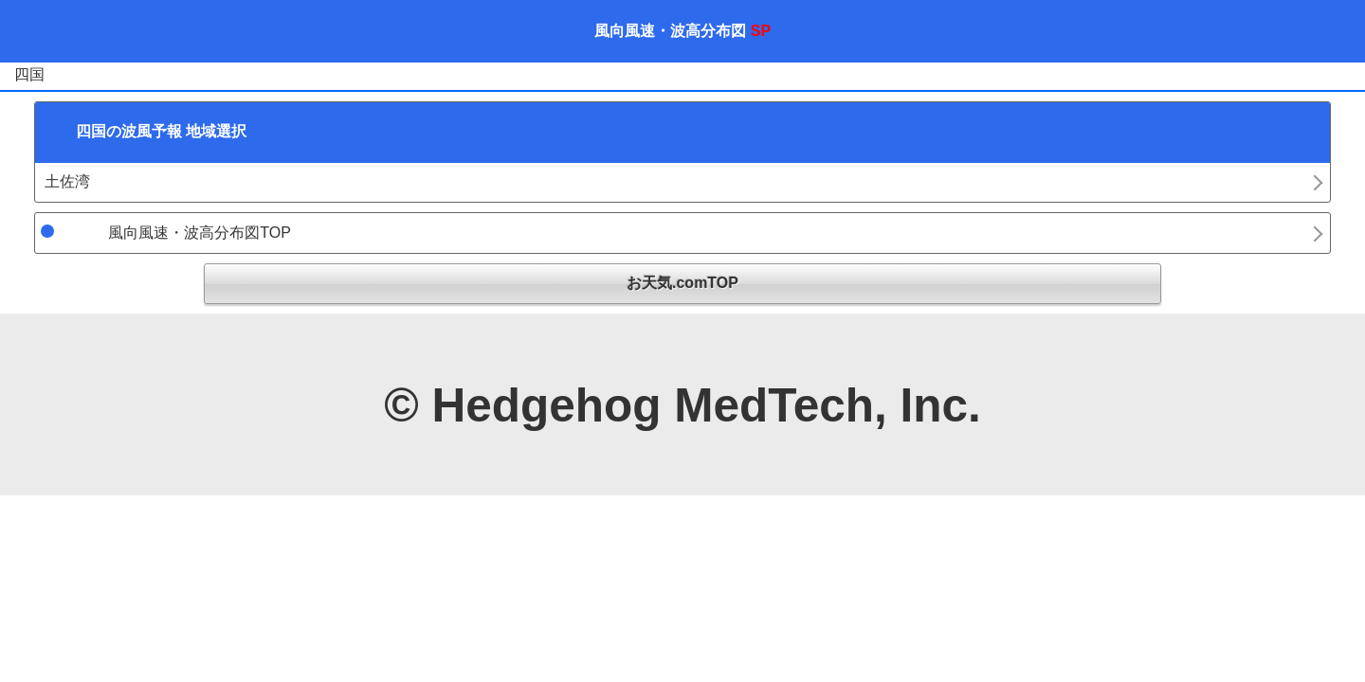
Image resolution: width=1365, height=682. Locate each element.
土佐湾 (67, 181)
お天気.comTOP (682, 283)
